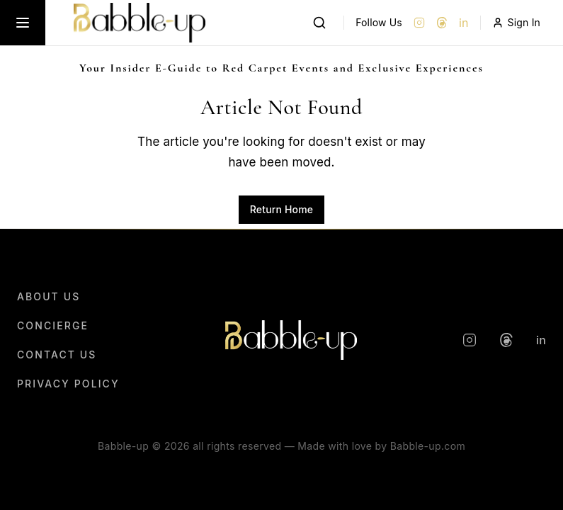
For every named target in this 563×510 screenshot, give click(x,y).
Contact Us (56, 354)
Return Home (281, 209)
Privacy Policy (68, 384)
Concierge (53, 325)
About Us (48, 296)
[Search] (319, 22)
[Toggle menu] (22, 22)
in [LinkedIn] (464, 23)
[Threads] (442, 22)
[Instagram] (419, 22)
